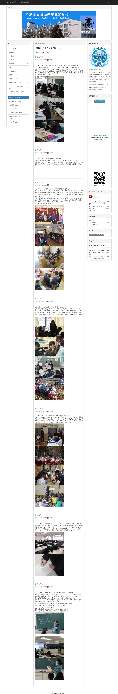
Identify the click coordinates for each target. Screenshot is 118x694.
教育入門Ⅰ (39, 57)
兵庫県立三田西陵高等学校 (20, 2)
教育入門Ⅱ (39, 150)
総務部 (50, 59)
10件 (49, 52)
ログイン (109, 2)
